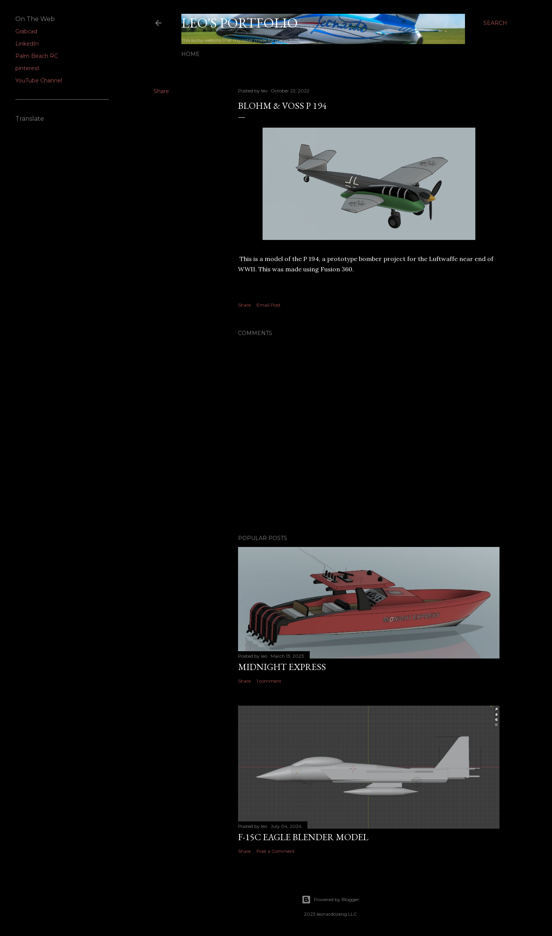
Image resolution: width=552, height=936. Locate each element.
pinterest (27, 68)
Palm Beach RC (36, 56)
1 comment (268, 681)
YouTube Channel (38, 80)
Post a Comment (275, 851)
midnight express (282, 667)
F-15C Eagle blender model (303, 837)
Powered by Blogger (330, 899)
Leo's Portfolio (239, 23)
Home (190, 54)
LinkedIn (27, 43)
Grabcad (26, 31)
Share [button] (161, 91)
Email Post (268, 305)
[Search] (495, 23)
